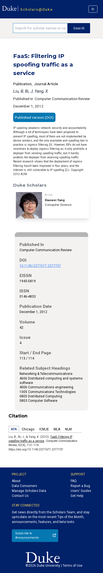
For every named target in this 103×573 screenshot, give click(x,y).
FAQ (74, 481)
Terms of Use (72, 566)
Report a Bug (80, 486)
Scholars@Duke (36, 9)
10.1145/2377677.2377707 (40, 266)
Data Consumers (24, 486)
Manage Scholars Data (29, 491)
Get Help (77, 496)
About (16, 481)
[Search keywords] (40, 28)
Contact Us (20, 496)
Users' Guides (81, 491)
